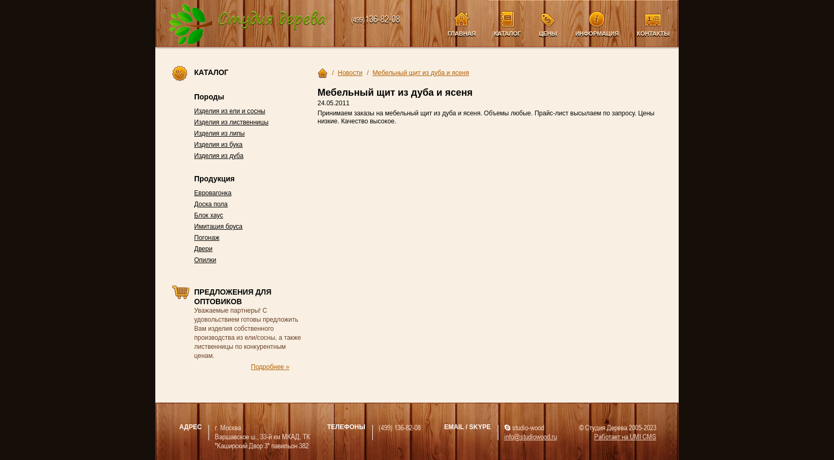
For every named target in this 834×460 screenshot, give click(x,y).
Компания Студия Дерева (247, 25)
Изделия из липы (219, 133)
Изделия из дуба (219, 156)
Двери (203, 249)
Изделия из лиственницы (231, 122)
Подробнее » (270, 367)
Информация (597, 33)
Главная (461, 33)
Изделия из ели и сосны (229, 111)
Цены (548, 33)
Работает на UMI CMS (625, 436)
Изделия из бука (218, 144)
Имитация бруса (218, 226)
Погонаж (206, 237)
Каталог (507, 33)
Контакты (653, 33)
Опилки (205, 260)
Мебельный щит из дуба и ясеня (420, 73)
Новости (350, 73)
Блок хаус (208, 215)
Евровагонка (212, 193)
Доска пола (211, 204)
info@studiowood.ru (530, 436)
